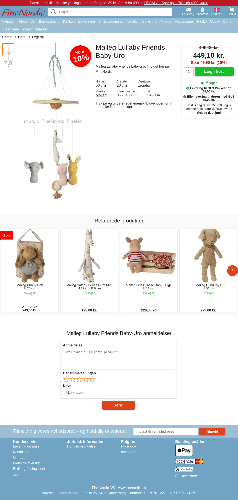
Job (16, 474)
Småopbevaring (110, 21)
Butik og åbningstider (29, 469)
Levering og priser (27, 446)
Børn (227, 21)
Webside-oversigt (26, 463)
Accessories (184, 21)
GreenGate (10, 29)
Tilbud (22, 21)
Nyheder (8, 21)
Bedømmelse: (79, 373)
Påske (202, 21)
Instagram (129, 452)
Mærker (42, 29)
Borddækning (49, 21)
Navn (67, 386)
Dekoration (86, 21)
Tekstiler (132, 21)
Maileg (27, 29)
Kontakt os (21, 452)
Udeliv (215, 21)
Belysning (149, 21)
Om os (18, 457)
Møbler (166, 21)
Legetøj (144, 85)
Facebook (128, 446)
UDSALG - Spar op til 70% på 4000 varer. (176, 3)
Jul (33, 21)
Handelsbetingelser (82, 446)
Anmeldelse (72, 345)
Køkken (69, 21)
